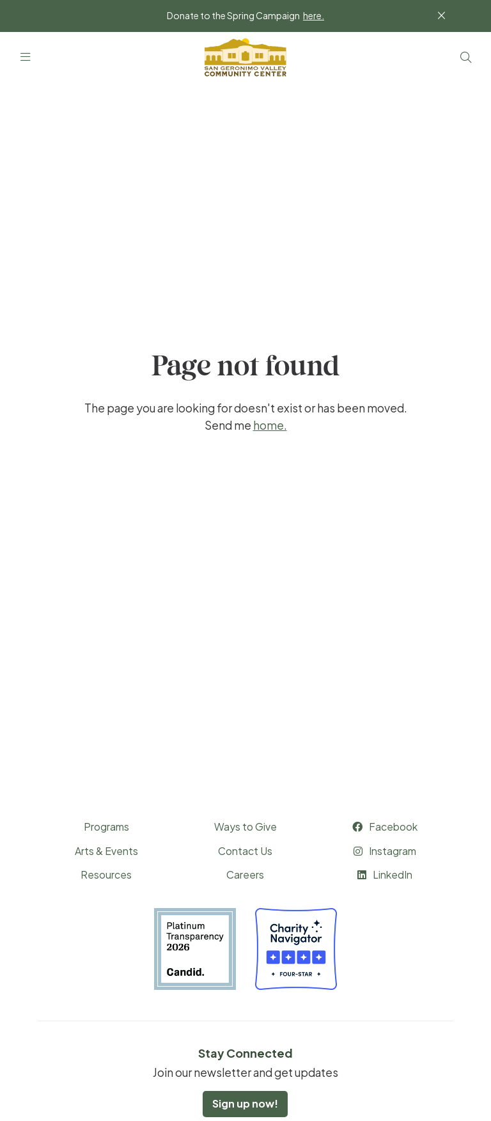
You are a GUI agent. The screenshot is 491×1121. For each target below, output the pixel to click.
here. (313, 15)
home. (270, 425)
